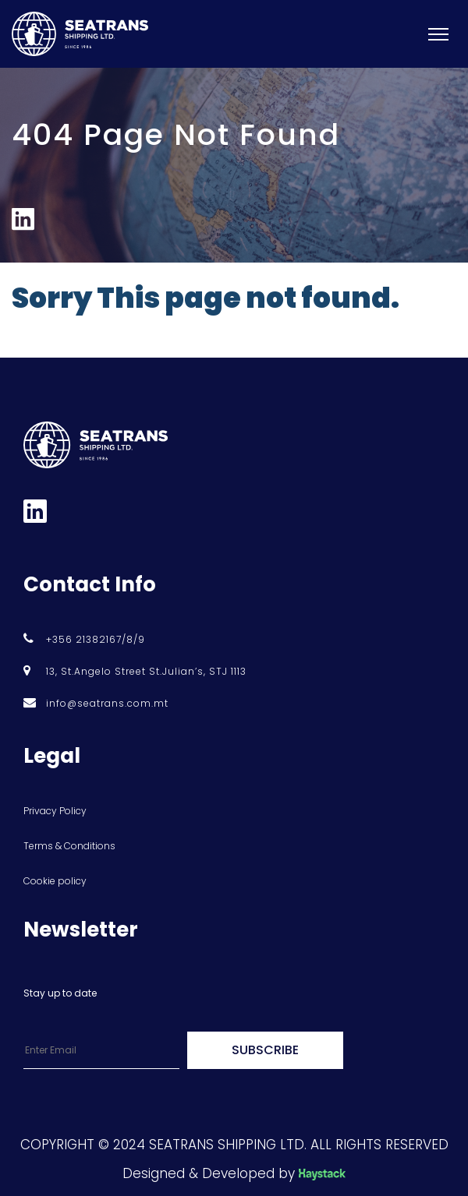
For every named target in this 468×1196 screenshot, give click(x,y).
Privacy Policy (55, 810)
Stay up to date (60, 993)
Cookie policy (55, 880)
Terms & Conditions (69, 845)
